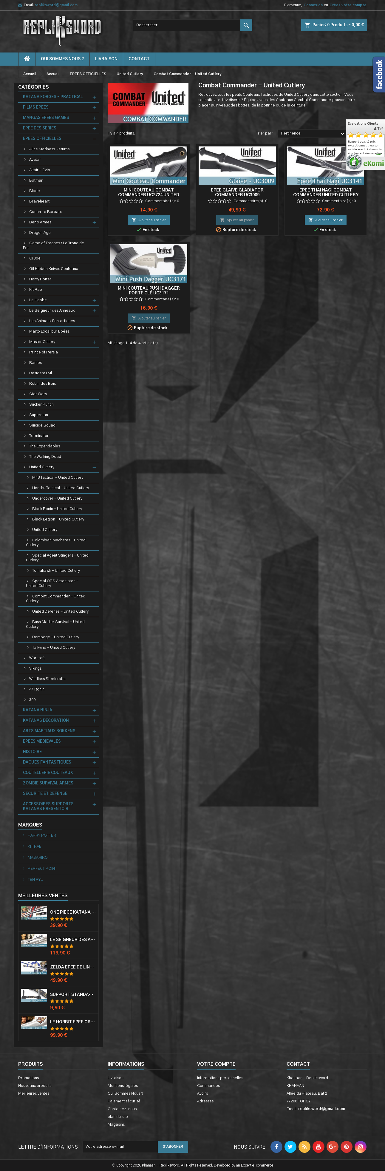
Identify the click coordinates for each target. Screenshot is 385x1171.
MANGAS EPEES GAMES (46, 118)
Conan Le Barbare (45, 212)
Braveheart (39, 201)
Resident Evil (40, 373)
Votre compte (216, 1064)
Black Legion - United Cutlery (58, 519)
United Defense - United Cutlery (60, 612)
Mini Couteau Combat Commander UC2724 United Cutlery (148, 195)
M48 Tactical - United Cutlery (57, 478)
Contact (298, 1064)
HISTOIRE (32, 752)
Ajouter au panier (149, 220)
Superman (38, 415)
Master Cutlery (42, 342)
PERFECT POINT (42, 869)
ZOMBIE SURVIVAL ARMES (48, 783)
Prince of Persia (43, 352)
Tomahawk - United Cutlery (56, 571)
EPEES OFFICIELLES (42, 139)
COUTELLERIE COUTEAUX (48, 773)
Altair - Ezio (39, 170)
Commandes (208, 1086)
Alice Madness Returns (49, 149)
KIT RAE (34, 847)
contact (139, 59)
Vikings (35, 669)
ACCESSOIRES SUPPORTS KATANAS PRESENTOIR (48, 806)
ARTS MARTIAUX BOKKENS (49, 731)
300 (32, 700)
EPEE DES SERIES (39, 128)
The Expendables (44, 446)
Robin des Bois (42, 384)
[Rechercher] (192, 25)
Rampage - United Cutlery (55, 637)
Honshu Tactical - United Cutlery (60, 488)
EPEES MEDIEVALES (42, 742)
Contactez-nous (122, 1109)
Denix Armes (40, 222)
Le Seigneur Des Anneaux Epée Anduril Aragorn (73, 940)
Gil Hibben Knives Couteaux (53, 269)
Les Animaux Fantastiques (52, 321)
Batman (36, 181)
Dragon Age (40, 233)
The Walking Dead (45, 457)
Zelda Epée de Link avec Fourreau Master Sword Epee (73, 967)
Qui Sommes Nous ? (62, 59)
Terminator (39, 436)
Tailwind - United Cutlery (53, 648)
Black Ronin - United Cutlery (57, 509)
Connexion (313, 5)
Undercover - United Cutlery (57, 498)
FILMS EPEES (36, 107)
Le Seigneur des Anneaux (52, 311)
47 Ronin (36, 689)
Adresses (205, 1101)
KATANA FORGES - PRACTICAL (53, 97)
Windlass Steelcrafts (47, 679)
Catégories (33, 87)
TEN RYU (35, 880)
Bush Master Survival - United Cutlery (55, 624)
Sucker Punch (41, 405)
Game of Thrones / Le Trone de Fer (53, 245)
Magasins (116, 1125)
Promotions (28, 1078)
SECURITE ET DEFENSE (45, 794)
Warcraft (37, 658)
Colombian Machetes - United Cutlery (56, 542)
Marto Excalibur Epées (49, 331)
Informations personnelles (220, 1078)
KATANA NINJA (37, 710)
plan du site (118, 1117)
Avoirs (202, 1094)
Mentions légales (123, 1086)
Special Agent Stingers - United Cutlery (57, 558)
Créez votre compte (348, 5)
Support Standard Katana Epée (73, 995)
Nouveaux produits (34, 1086)
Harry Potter (40, 279)
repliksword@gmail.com (56, 5)
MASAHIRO (37, 858)
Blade (34, 191)
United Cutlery (41, 467)
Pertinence (313, 134)
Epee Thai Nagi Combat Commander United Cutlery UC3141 (325, 195)
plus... (379, 154)
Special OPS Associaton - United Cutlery (52, 583)
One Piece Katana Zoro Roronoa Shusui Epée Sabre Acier (73, 912)
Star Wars (38, 394)
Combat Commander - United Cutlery (55, 598)
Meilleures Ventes (43, 895)
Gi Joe (35, 258)
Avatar (35, 160)
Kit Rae (35, 290)
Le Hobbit (38, 300)
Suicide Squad (42, 425)
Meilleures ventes (33, 1094)
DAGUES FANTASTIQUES (47, 762)
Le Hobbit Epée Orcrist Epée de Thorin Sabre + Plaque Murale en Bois (73, 1022)
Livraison (106, 59)
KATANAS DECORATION (46, 721)
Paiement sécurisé (124, 1101)
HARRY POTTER (41, 836)
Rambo (35, 363)
